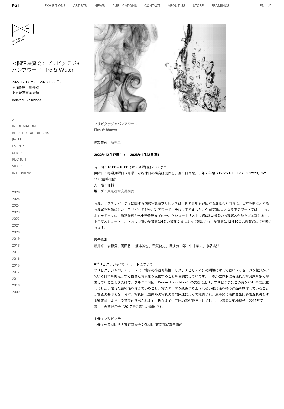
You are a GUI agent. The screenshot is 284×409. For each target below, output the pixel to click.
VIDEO (17, 166)
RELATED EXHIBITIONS (30, 133)
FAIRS (17, 139)
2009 (16, 292)
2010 (16, 285)
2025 (16, 199)
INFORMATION (24, 126)
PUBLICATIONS (124, 5)
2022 (16, 219)
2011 (16, 279)
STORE (198, 5)
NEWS (99, 5)
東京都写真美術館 (120, 191)
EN (262, 5)
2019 (16, 239)
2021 (16, 225)
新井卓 (116, 142)
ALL (15, 119)
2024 (16, 205)
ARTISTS (80, 5)
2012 (16, 272)
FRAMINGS (220, 5)
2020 (16, 232)
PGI (15, 5)
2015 (16, 265)
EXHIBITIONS (55, 5)
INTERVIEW (21, 173)
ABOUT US (176, 5)
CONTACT (152, 5)
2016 (16, 259)
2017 (16, 252)
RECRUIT (19, 159)
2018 (16, 245)
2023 (16, 212)
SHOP (17, 153)
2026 (16, 192)
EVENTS (18, 146)
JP (270, 5)
